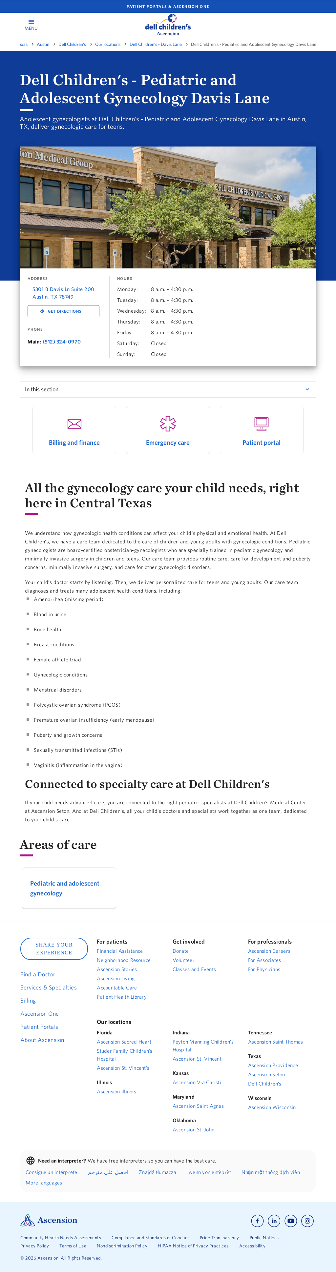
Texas (22, 44)
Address (38, 278)
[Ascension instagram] (307, 1221)
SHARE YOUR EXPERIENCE (54, 948)
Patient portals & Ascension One (168, 6)
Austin (43, 44)
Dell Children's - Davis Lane (156, 44)
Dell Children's (72, 44)
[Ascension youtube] (290, 1221)
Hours (125, 278)
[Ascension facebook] (257, 1221)
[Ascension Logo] (48, 1225)
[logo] (168, 24)
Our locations (107, 44)
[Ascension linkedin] (274, 1221)
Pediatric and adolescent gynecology (65, 888)
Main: (34, 341)
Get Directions (64, 311)
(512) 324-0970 (62, 341)
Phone (35, 329)
